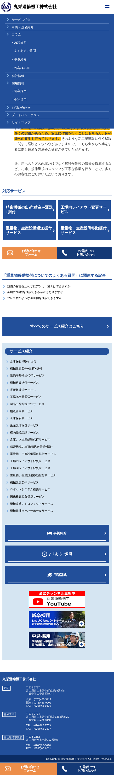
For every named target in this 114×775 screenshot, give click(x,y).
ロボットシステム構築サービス (30, 489)
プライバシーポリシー (27, 115)
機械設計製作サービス (25, 482)
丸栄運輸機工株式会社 (35, 6)
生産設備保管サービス (25, 425)
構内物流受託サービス (25, 432)
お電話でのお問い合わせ (85, 253)
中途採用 (20, 99)
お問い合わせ (21, 108)
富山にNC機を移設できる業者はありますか (35, 292)
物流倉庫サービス (22, 411)
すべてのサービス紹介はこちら (57, 326)
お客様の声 (22, 68)
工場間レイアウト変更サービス (30, 468)
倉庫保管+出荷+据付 (23, 361)
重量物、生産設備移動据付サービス (84, 230)
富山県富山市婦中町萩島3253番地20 (47, 716)
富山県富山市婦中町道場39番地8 (45, 690)
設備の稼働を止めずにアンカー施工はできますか (38, 286)
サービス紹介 (21, 20)
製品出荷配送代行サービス (28, 404)
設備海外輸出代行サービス (28, 375)
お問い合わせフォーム (31, 253)
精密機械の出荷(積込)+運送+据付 (29, 209)
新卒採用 (20, 91)
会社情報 (18, 76)
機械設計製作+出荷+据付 (26, 368)
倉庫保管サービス (22, 418)
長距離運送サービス (23, 390)
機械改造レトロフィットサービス (32, 503)
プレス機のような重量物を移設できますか (34, 298)
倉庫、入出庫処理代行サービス (30, 439)
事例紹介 (20, 59)
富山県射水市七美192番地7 (42, 739)
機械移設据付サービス (25, 382)
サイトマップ (21, 122)
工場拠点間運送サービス (26, 397)
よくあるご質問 (25, 51)
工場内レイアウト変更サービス (84, 209)
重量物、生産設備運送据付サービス (29, 230)
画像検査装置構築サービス (28, 496)
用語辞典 (20, 42)
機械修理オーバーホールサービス (32, 510)
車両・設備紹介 (23, 27)
